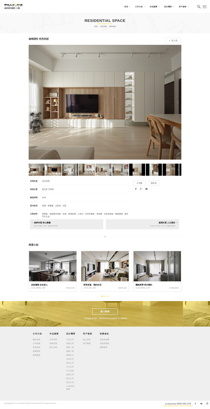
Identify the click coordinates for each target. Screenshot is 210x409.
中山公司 (70, 367)
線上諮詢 (105, 311)
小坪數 (139, 183)
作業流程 (36, 347)
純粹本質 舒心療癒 (42, 222)
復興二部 (70, 351)
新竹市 (36, 226)
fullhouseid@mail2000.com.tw (201, 404)
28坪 (43, 288)
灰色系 (55, 226)
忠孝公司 (70, 359)
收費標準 (36, 351)
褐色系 (172, 226)
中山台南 (70, 371)
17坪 (162, 226)
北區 (90, 288)
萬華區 (38, 288)
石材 (72, 288)
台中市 (85, 288)
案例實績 (36, 355)
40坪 (94, 288)
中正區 (157, 226)
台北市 (152, 226)
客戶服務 (87, 343)
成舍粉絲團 (104, 339)
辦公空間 (53, 347)
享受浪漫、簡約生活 (92, 285)
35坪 (45, 226)
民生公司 (70, 363)
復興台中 (70, 355)
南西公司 (70, 374)
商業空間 (53, 343)
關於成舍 (36, 339)
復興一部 (70, 347)
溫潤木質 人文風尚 (167, 222)
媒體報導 (103, 347)
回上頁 (173, 40)
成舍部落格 (104, 343)
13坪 (148, 288)
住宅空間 (103, 26)
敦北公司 (70, 382)
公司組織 (36, 343)
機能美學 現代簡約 (144, 285)
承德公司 (70, 343)
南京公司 (70, 378)
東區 (40, 226)
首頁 (96, 26)
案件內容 (112, 26)
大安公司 (70, 339)
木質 (125, 288)
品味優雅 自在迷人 (39, 285)
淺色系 (154, 183)
